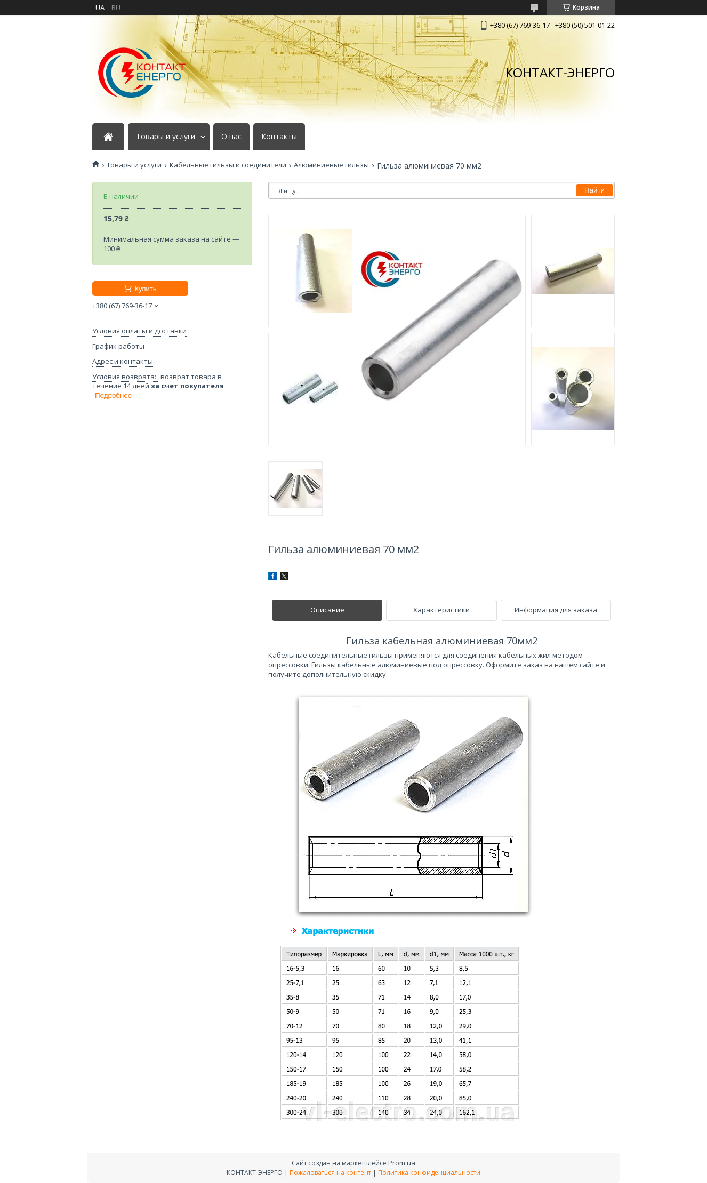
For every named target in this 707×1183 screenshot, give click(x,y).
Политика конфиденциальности (429, 1172)
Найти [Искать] (594, 190)
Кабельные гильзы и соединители (228, 165)
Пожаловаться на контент (330, 1172)
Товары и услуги (165, 136)
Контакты (279, 136)
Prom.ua (401, 1163)
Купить (145, 289)
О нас (231, 136)
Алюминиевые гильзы (331, 165)
